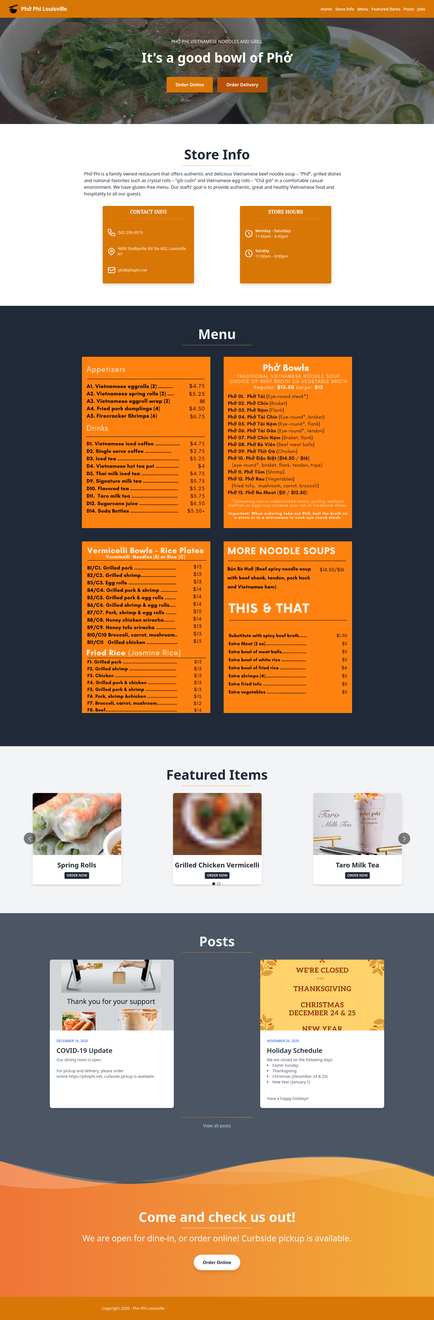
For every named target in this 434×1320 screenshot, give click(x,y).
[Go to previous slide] (30, 838)
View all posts (217, 1126)
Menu (362, 9)
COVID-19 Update (84, 1050)
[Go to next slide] (404, 838)
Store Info (344, 9)
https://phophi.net (85, 1076)
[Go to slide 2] (218, 883)
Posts (409, 9)
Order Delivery (242, 85)
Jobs (421, 9)
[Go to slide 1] (213, 883)
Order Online (189, 85)
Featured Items (385, 9)
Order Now (77, 875)
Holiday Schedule (294, 1050)
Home (326, 9)
